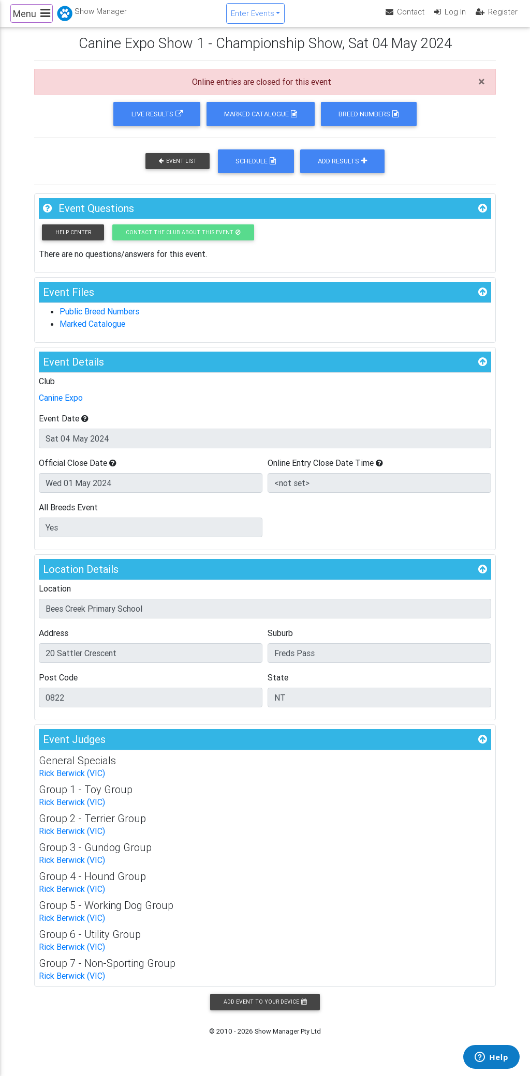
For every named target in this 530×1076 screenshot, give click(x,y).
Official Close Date (77, 471)
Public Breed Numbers (99, 320)
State (278, 686)
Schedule (255, 169)
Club (47, 390)
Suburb (280, 641)
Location (55, 597)
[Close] (481, 90)
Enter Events (252, 17)
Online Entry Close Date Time (325, 471)
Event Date (64, 427)
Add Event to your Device (265, 1010)
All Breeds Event (68, 516)
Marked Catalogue (260, 122)
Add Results (342, 169)
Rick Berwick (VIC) (72, 782)
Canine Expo (61, 406)
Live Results (157, 122)
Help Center (73, 241)
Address (53, 641)
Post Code (58, 686)
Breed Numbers (368, 122)
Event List (178, 169)
